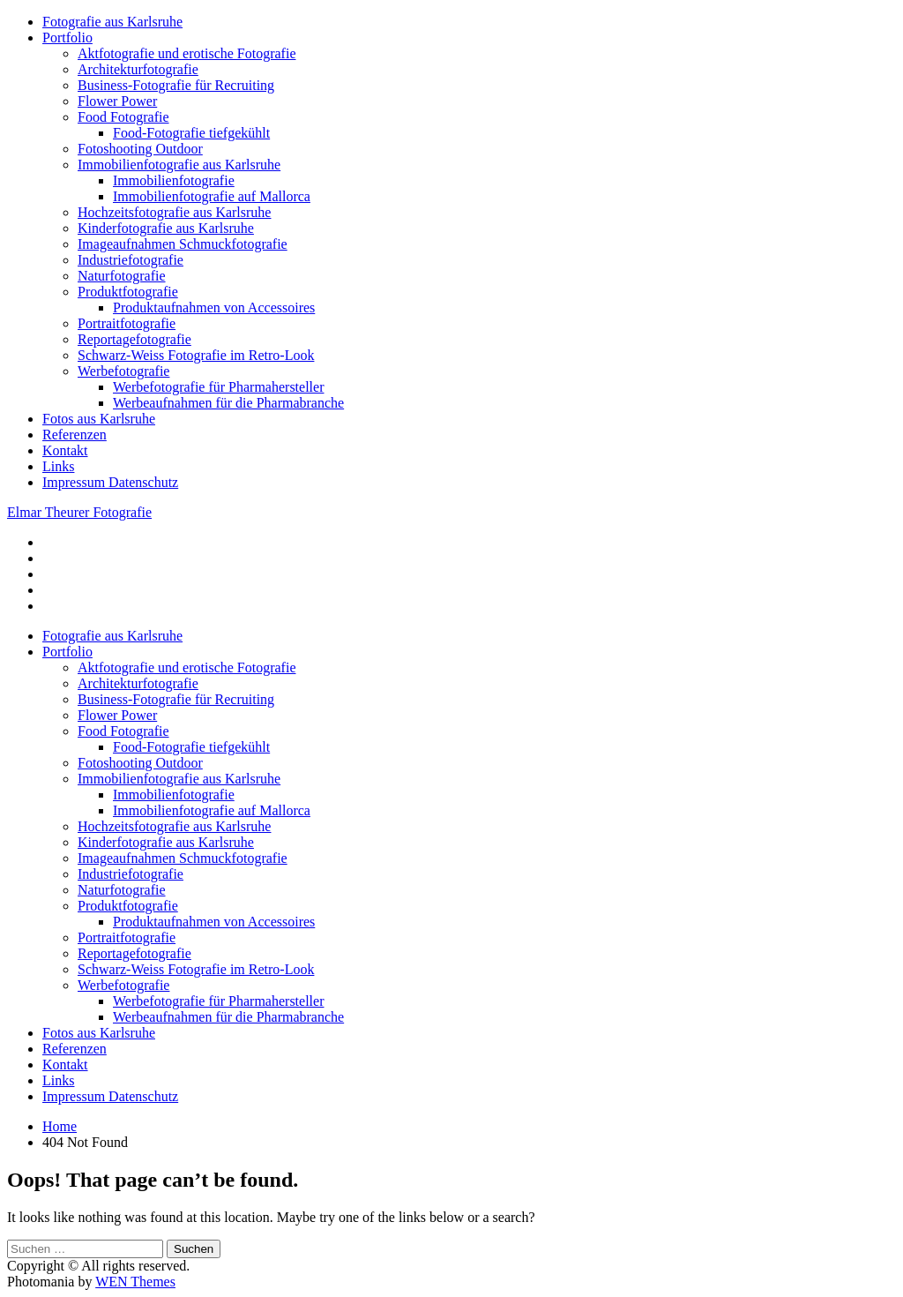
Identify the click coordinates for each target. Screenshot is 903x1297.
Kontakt (65, 450)
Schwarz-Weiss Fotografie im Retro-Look (196, 355)
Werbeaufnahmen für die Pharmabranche (228, 402)
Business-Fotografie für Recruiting (176, 85)
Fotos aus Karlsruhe (98, 418)
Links (58, 466)
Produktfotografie (128, 291)
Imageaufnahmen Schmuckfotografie (182, 243)
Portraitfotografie (126, 323)
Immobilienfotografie (174, 180)
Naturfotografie (122, 275)
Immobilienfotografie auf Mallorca (211, 196)
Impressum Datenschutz (110, 482)
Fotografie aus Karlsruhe (112, 21)
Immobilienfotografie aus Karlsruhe (179, 164)
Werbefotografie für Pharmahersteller (218, 386)
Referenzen (74, 434)
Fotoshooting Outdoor (140, 148)
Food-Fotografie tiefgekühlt (191, 132)
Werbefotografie (123, 371)
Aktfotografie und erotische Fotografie (186, 53)
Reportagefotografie (134, 339)
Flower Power (117, 101)
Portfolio (67, 37)
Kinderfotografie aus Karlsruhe (166, 228)
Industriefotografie (130, 259)
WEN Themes (135, 1281)
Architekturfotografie (138, 69)
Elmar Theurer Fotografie (79, 512)
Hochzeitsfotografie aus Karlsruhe (174, 212)
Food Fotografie (123, 116)
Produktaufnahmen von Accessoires (214, 307)
